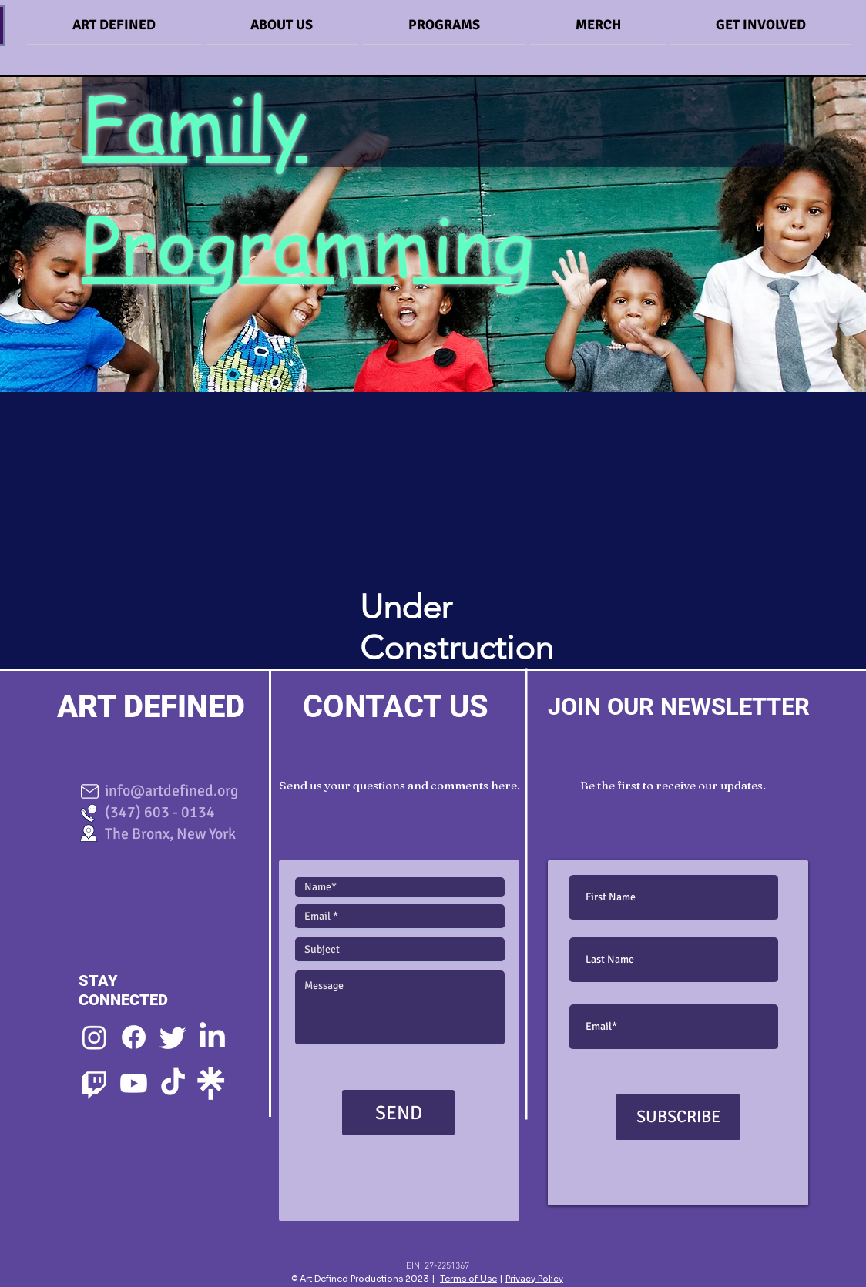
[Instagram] (94, 1037)
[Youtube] (133, 1083)
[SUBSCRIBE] (678, 1117)
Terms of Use (468, 1278)
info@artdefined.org (165, 790)
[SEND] (398, 1112)
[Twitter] (173, 1037)
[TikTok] (173, 1083)
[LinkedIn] (212, 1037)
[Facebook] (133, 1037)
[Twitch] (94, 1083)
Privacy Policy (534, 1278)
